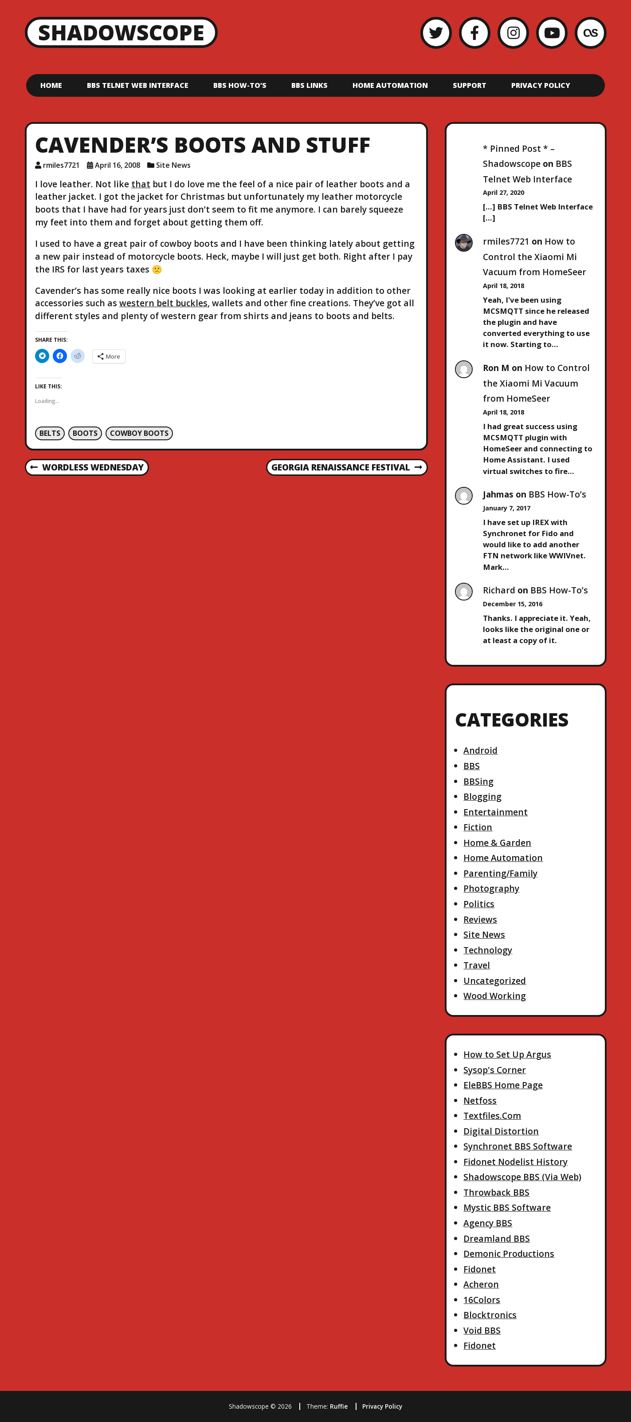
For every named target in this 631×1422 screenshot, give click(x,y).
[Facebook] (474, 32)
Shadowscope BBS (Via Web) (522, 1177)
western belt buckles (163, 303)
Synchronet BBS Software (517, 1146)
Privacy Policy (540, 85)
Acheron (481, 1284)
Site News (173, 165)
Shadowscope (121, 32)
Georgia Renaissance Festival (346, 467)
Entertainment (495, 812)
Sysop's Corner (494, 1070)
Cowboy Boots (139, 433)
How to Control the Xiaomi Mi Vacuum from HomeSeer (534, 256)
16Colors (481, 1300)
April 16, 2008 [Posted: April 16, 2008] (117, 165)
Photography (491, 888)
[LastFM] (590, 32)
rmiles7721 (506, 241)
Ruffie (339, 1406)
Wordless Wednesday (87, 467)
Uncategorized (494, 981)
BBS (471, 766)
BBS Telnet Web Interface (137, 85)
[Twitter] (436, 32)
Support (469, 85)
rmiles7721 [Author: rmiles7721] (61, 165)
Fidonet (479, 1269)
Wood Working (494, 996)
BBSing (478, 781)
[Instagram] (513, 32)
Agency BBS (487, 1223)
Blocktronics (490, 1315)
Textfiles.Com (492, 1116)
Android (480, 750)
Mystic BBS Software (507, 1207)
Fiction (477, 827)
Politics (478, 904)
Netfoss (480, 1100)
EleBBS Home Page (503, 1085)
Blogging (482, 796)
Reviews (480, 919)
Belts (49, 433)
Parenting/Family (500, 873)
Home (51, 85)
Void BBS (482, 1330)
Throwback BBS (496, 1192)
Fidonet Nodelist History (515, 1162)
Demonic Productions (508, 1254)
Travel (476, 965)
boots (85, 433)
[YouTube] (552, 32)
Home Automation (390, 85)
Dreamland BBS (496, 1238)
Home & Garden (497, 843)
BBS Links (309, 85)
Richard (499, 590)
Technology (487, 950)
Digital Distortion (501, 1131)
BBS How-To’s (240, 85)
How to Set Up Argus (507, 1054)
